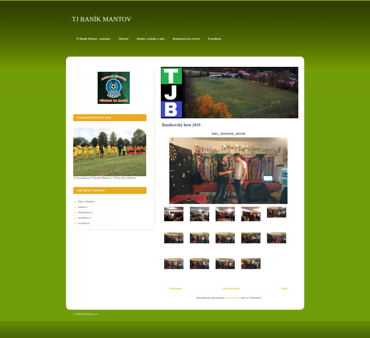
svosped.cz (84, 223)
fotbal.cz (83, 206)
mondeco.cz (84, 217)
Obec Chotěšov (86, 201)
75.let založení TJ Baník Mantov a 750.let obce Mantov (104, 177)
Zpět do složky (231, 288)
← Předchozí (174, 288)
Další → (286, 288)
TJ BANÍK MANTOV (101, 19)
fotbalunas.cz (85, 212)
